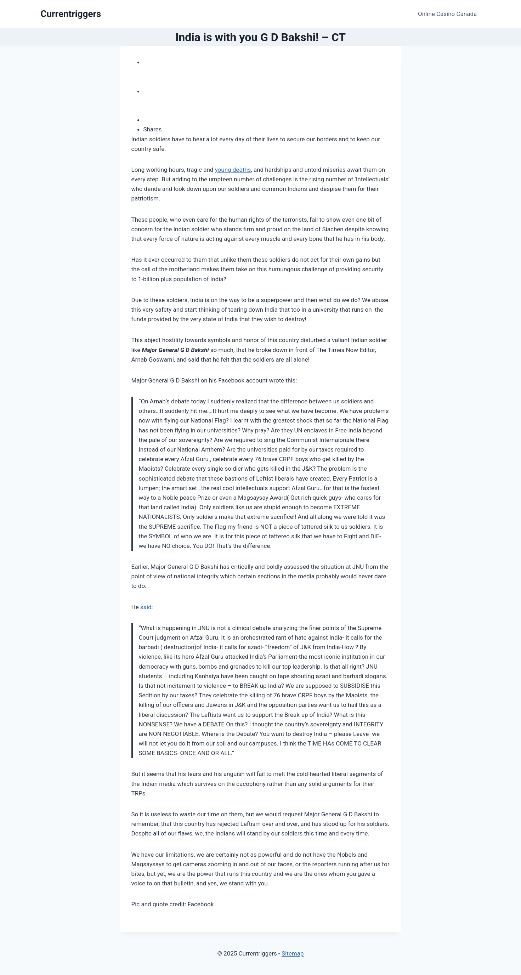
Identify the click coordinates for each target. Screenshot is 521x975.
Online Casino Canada (447, 13)
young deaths (233, 169)
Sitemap (293, 953)
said (146, 607)
